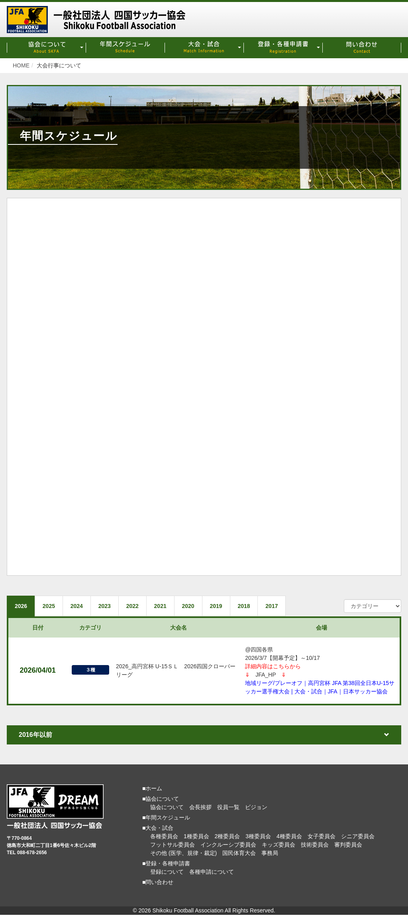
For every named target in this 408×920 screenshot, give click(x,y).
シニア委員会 (358, 837)
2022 (136, 606)
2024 (79, 606)
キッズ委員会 (278, 846)
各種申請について (211, 873)
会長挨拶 (200, 808)
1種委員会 (196, 837)
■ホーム (152, 789)
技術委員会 (315, 846)
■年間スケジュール (166, 818)
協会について (167, 808)
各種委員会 (164, 837)
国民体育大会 (239, 854)
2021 (165, 606)
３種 (90, 671)
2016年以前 (204, 735)
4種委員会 (289, 837)
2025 (50, 606)
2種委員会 (227, 837)
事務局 (269, 854)
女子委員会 (321, 837)
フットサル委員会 (172, 846)
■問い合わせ (157, 883)
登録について (167, 873)
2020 (194, 606)
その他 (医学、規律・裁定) (183, 854)
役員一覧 (228, 808)
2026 (21, 606)
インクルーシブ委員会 (228, 846)
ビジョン (256, 808)
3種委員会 (258, 837)
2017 (280, 606)
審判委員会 (348, 846)
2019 (222, 606)
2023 (107, 606)
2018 (251, 606)
